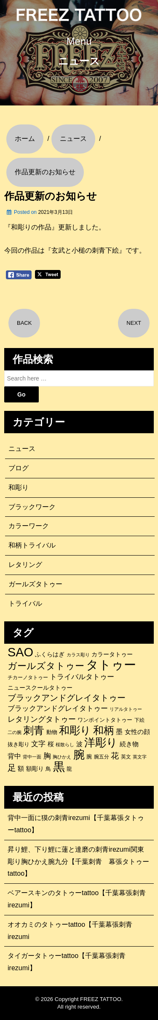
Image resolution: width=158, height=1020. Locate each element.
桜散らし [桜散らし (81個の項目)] (65, 744)
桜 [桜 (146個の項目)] (51, 744)
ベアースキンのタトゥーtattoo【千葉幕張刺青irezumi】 (77, 899)
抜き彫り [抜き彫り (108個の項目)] (18, 744)
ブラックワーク (32, 506)
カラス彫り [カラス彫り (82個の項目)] (78, 654)
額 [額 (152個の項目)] (21, 768)
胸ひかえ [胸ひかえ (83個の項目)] (62, 756)
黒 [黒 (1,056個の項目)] (59, 767)
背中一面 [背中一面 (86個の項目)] (32, 756)
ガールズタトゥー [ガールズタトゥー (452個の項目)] (46, 666)
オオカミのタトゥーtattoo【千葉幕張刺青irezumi (70, 930)
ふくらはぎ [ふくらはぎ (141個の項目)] (49, 654)
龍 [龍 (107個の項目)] (69, 769)
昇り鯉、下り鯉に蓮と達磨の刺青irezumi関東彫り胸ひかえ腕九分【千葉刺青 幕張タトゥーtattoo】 (78, 861)
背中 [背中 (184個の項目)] (14, 756)
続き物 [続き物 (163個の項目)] (129, 743)
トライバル (25, 603)
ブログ (18, 468)
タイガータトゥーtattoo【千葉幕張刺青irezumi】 (67, 961)
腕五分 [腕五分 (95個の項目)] (101, 756)
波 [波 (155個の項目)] (79, 743)
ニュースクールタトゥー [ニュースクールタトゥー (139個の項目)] (40, 687)
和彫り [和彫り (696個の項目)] (75, 730)
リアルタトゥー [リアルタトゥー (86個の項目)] (126, 709)
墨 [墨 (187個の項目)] (119, 731)
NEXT (133, 323)
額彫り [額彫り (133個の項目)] (35, 768)
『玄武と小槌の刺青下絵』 (85, 250)
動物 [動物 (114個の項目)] (51, 732)
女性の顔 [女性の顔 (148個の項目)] (137, 732)
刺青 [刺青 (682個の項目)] (33, 730)
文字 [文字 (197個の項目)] (38, 744)
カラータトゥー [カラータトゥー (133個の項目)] (112, 654)
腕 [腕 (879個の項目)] (79, 755)
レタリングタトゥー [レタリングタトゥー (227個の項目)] (42, 719)
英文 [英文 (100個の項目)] (126, 757)
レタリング (25, 564)
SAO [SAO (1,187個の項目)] (20, 652)
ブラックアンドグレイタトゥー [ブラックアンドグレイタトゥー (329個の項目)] (67, 697)
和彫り (18, 487)
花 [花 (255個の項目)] (115, 755)
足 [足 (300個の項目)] (12, 767)
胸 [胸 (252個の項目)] (47, 755)
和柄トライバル (32, 545)
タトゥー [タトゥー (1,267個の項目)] (111, 665)
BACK (24, 323)
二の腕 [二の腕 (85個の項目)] (14, 732)
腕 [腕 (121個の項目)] (89, 756)
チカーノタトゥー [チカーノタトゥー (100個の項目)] (28, 677)
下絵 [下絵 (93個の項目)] (139, 720)
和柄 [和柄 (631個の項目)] (103, 731)
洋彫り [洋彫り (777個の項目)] (101, 742)
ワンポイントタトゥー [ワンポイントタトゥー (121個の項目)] (105, 720)
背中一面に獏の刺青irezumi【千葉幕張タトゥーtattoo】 (76, 824)
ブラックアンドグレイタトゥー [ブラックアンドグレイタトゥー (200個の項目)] (58, 708)
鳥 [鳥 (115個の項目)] (48, 769)
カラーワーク (28, 525)
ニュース (21, 448)
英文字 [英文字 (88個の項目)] (140, 756)
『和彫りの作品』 (31, 227)
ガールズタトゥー (35, 584)
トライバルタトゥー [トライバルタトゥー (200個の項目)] (82, 677)
